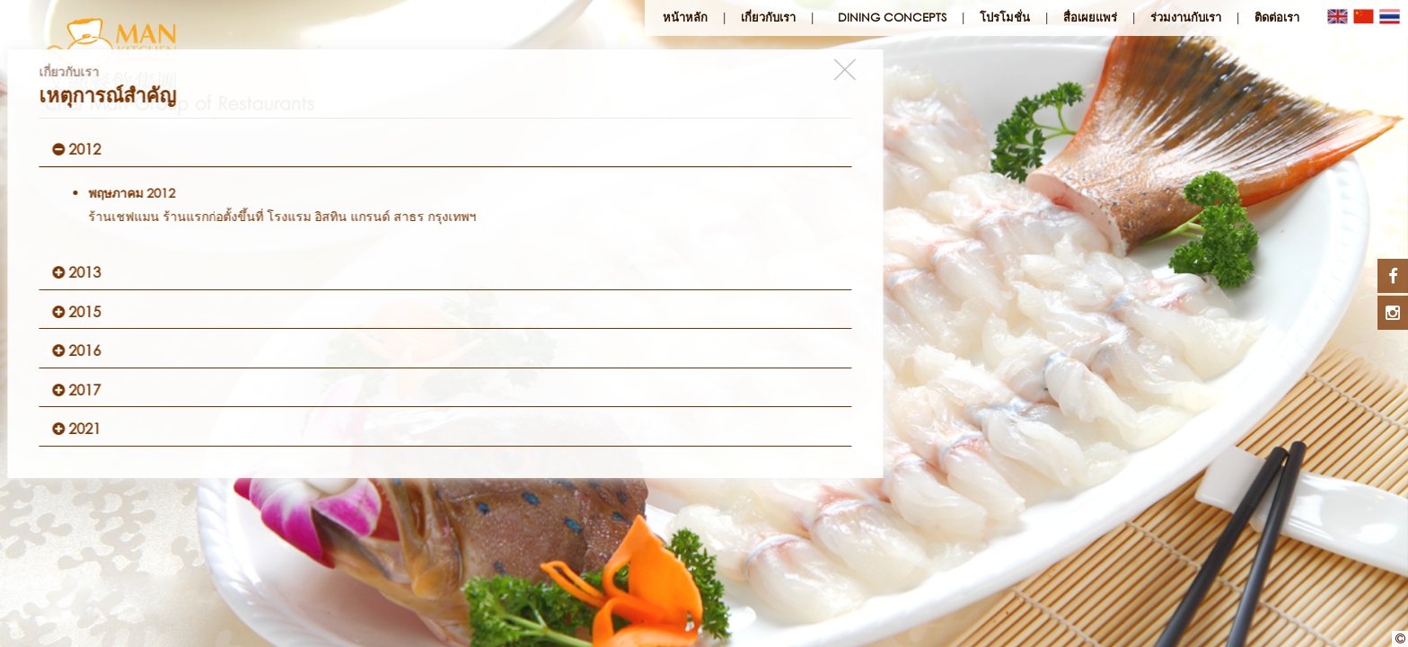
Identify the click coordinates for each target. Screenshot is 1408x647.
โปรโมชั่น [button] (1005, 17)
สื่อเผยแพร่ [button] (1090, 17)
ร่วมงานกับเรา (1185, 17)
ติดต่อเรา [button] (1276, 17)
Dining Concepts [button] (892, 17)
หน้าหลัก (685, 17)
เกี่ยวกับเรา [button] (768, 17)
